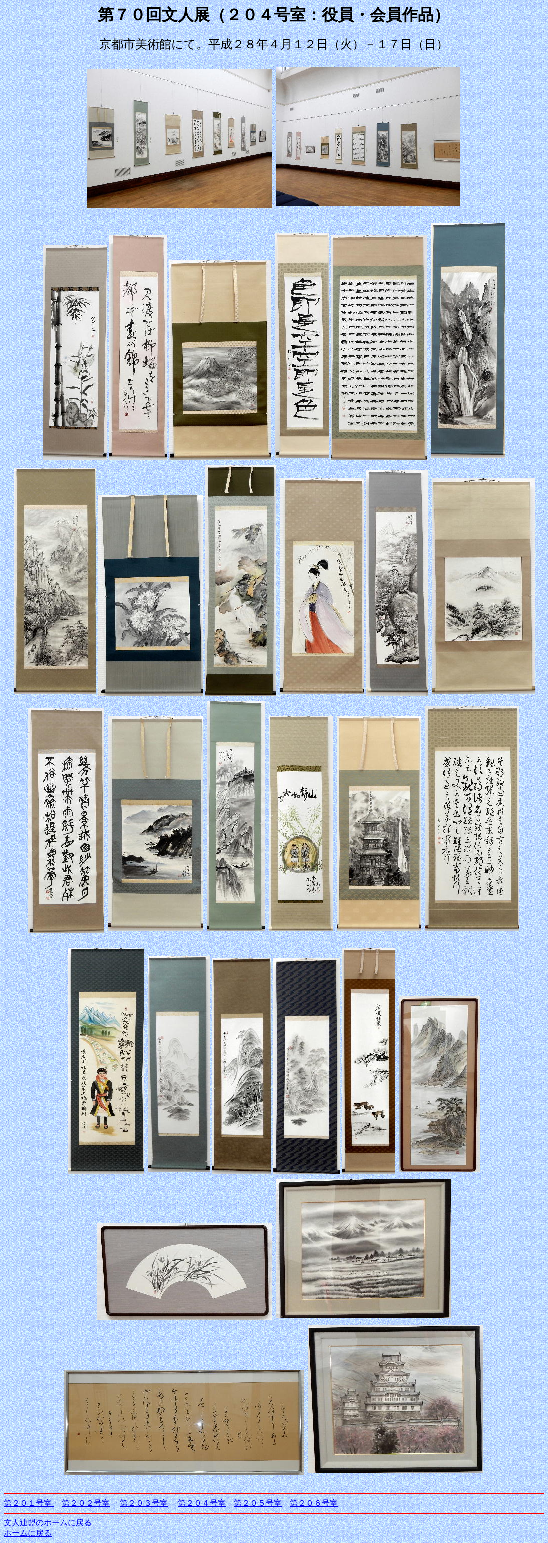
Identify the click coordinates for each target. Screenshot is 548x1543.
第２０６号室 (314, 1503)
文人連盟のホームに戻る (48, 1522)
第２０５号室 (258, 1503)
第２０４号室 (202, 1503)
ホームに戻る (28, 1533)
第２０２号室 (86, 1503)
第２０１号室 (29, 1503)
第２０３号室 (144, 1503)
